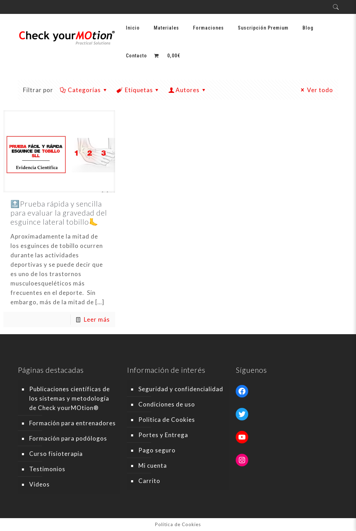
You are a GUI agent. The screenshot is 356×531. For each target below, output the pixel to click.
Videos (39, 484)
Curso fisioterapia (56, 453)
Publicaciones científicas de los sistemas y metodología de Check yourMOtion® (69, 398)
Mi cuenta (152, 465)
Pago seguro (157, 450)
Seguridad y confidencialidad (180, 389)
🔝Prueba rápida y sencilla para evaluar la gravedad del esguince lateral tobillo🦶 (58, 212)
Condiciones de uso (166, 404)
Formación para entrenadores (72, 423)
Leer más (97, 319)
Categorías (83, 90)
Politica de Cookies (166, 419)
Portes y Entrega (163, 435)
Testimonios (47, 469)
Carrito (149, 480)
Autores (188, 90)
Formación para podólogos (68, 438)
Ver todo (316, 90)
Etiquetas (138, 90)
